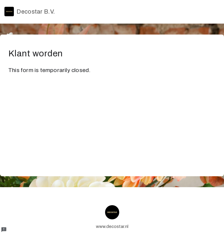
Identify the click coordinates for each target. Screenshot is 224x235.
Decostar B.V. (29, 11)
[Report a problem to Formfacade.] (4, 230)
